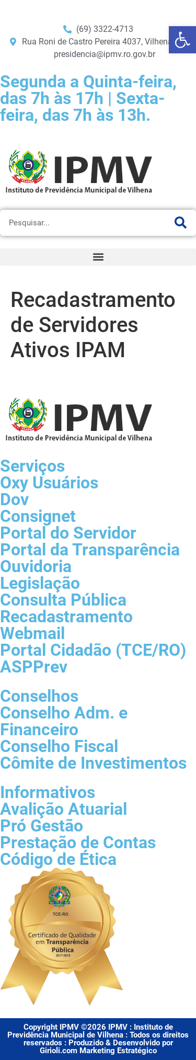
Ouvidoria (36, 566)
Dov (14, 499)
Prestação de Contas (78, 842)
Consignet (38, 516)
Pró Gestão (41, 826)
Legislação (40, 583)
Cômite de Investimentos (93, 763)
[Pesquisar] (180, 223)
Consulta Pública (63, 600)
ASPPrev (33, 667)
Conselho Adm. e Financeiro (64, 721)
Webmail (32, 633)
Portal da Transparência (90, 550)
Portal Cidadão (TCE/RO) (93, 650)
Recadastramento (66, 616)
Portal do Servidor (68, 533)
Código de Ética (58, 859)
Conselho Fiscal (59, 746)
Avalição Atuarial (63, 809)
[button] (98, 257)
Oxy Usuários (49, 483)
